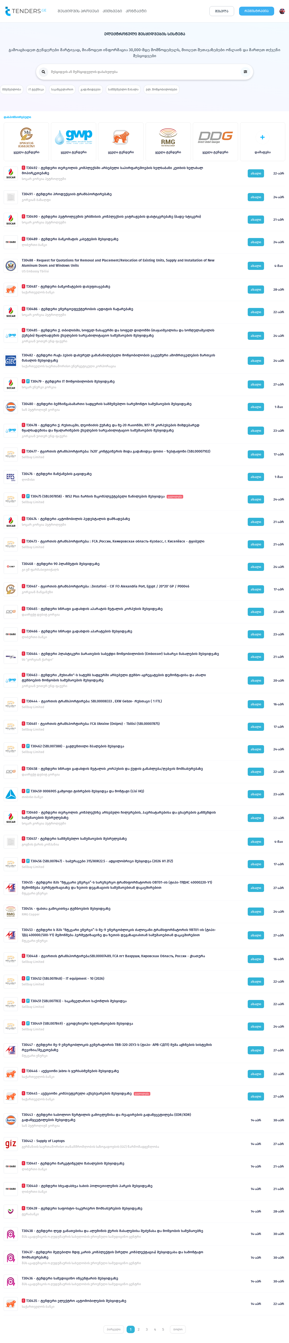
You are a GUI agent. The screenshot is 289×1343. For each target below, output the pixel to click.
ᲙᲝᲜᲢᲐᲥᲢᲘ (136, 11)
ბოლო (177, 1329)
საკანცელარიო (62, 89)
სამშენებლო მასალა (123, 89)
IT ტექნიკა (36, 89)
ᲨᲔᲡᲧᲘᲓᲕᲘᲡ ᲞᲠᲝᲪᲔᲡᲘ (78, 11)
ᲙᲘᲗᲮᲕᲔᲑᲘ (112, 11)
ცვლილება (175, 496)
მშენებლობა (11, 89)
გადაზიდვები (91, 89)
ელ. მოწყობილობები (161, 89)
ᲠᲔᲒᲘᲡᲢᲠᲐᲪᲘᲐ (257, 11)
